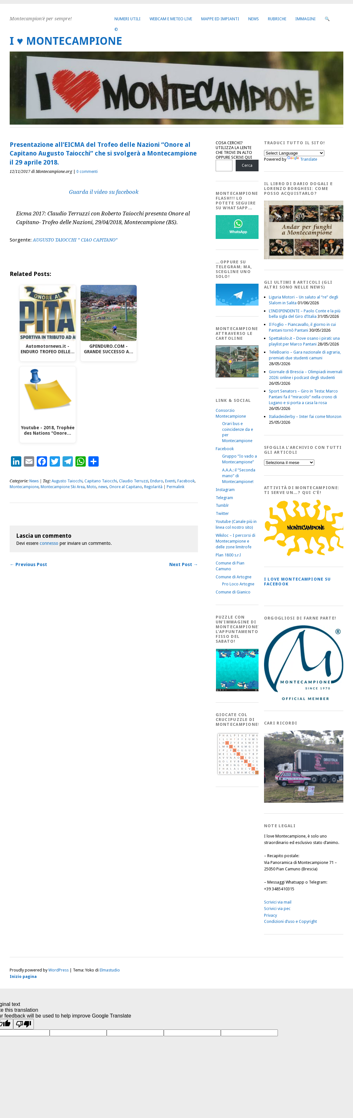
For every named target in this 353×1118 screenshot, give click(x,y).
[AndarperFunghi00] (306, 257)
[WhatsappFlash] (238, 237)
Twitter (222, 513)
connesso (49, 543)
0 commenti (87, 171)
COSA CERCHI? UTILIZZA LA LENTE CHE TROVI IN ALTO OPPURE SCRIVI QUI (234, 150)
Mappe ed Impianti (220, 18)
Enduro (156, 481)
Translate (302, 159)
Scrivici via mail (277, 902)
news (102, 487)
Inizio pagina (23, 976)
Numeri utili (127, 18)
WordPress (58, 970)
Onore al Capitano (125, 487)
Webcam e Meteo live (171, 18)
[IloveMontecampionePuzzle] (238, 690)
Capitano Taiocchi (100, 481)
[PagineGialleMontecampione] (306, 554)
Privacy (270, 915)
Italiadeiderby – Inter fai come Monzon (305, 416)
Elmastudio (110, 970)
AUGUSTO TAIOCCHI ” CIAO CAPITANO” (75, 239)
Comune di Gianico (233, 592)
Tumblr (222, 505)
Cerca (247, 165)
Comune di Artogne (233, 576)
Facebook (186, 481)
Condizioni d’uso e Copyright (290, 921)
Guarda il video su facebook (104, 192)
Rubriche (277, 18)
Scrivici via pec (277, 908)
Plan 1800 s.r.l (228, 555)
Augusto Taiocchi (67, 481)
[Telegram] (238, 304)
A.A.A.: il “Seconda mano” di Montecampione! (238, 476)
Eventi (170, 481)
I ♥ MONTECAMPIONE (66, 41)
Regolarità (153, 487)
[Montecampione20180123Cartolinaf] (238, 376)
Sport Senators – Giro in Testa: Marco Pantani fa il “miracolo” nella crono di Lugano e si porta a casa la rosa (303, 397)
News (253, 18)
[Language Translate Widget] (294, 153)
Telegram (224, 497)
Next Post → (183, 564)
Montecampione (24, 487)
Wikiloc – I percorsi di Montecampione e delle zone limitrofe (235, 541)
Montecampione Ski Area (63, 487)
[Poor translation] (23, 1024)
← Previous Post (28, 564)
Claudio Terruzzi (133, 481)
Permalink (175, 487)
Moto (91, 487)
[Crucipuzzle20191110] (238, 774)
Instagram (225, 489)
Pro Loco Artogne (238, 584)
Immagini (305, 18)
